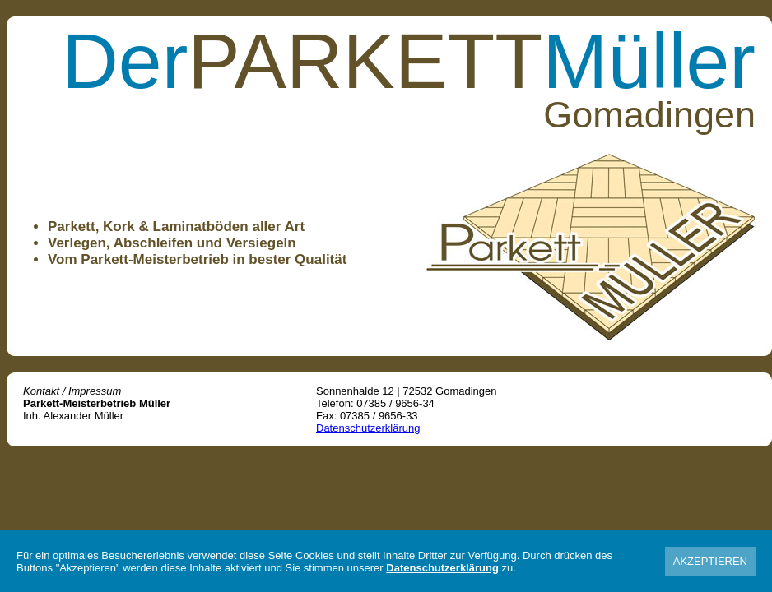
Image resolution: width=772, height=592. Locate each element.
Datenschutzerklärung (368, 428)
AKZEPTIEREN (710, 561)
